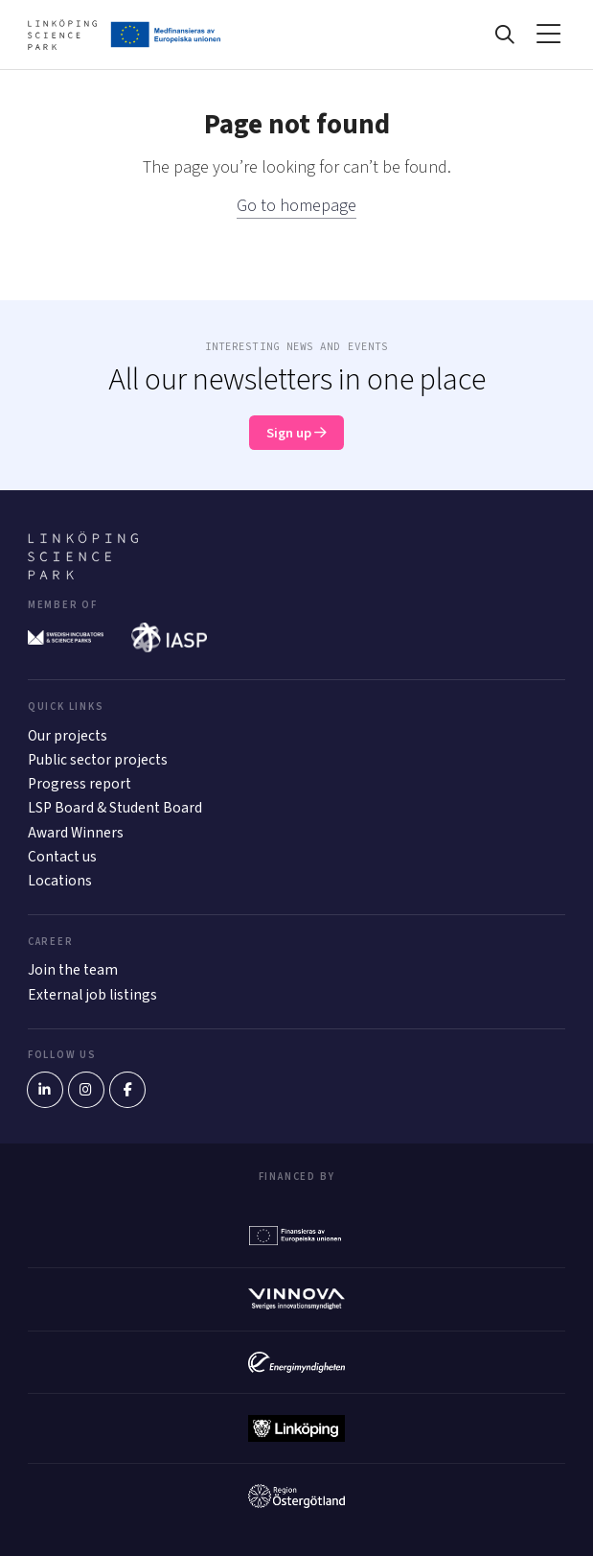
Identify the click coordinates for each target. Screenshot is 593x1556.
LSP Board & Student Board (115, 807)
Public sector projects (98, 759)
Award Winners (76, 832)
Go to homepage (296, 206)
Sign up (296, 433)
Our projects (67, 735)
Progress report (79, 783)
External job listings (92, 994)
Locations (60, 880)
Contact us (62, 856)
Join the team (73, 969)
